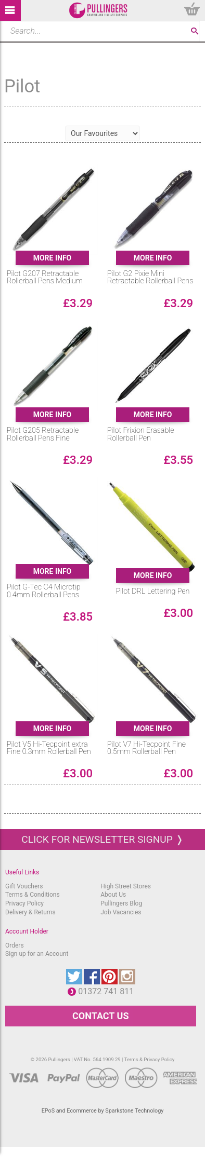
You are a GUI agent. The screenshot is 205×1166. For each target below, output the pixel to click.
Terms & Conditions (32, 894)
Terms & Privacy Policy (149, 1059)
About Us (113, 894)
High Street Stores (125, 886)
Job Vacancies (120, 912)
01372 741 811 (108, 991)
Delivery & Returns (30, 912)
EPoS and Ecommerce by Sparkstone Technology (103, 1110)
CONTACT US (100, 1015)
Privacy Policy (24, 903)
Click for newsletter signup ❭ (102, 839)
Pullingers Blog (121, 903)
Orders (14, 945)
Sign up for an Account (36, 953)
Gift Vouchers (24, 886)
